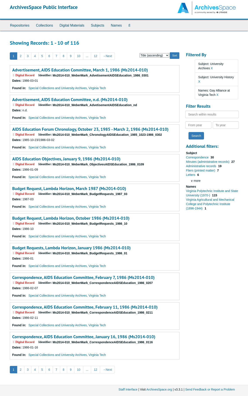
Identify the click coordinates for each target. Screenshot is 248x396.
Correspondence (197, 157)
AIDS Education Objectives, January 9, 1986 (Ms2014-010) (66, 159)
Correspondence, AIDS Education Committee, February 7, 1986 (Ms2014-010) (83, 277)
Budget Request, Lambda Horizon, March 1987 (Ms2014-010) (69, 188)
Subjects (97, 25)
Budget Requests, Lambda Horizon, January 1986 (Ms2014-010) (71, 248)
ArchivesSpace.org (159, 389)
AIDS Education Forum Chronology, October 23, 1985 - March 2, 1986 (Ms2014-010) (90, 129)
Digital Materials (71, 25)
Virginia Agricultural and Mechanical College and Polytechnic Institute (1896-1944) (210, 204)
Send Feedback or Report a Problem (210, 389)
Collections (44, 25)
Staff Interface (128, 389)
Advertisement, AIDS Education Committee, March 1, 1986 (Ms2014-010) (80, 70)
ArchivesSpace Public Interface (44, 7)
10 (78, 56)
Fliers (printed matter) (201, 170)
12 (95, 56)
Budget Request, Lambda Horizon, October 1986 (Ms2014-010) (70, 218)
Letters (191, 175)
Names (116, 25)
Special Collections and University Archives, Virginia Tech (67, 88)
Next (107, 56)
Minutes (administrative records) (208, 161)
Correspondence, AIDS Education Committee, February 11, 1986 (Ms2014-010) (85, 307)
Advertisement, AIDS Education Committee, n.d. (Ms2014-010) (70, 99)
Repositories (19, 25)
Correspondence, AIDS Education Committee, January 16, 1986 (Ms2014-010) (83, 337)
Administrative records (201, 166)
